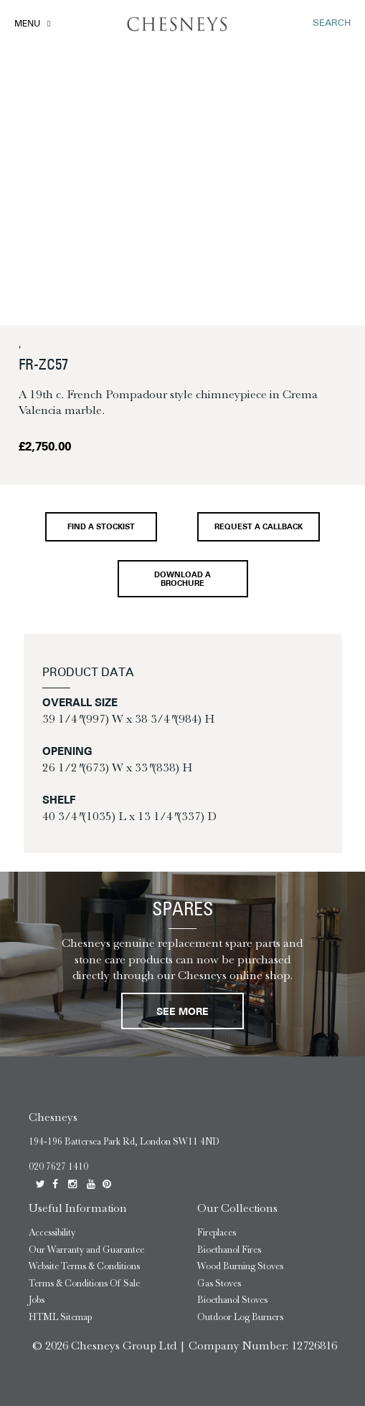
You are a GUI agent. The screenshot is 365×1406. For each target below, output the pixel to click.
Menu (27, 24)
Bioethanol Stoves (232, 1299)
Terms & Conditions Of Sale (84, 1283)
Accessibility (52, 1232)
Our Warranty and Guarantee (86, 1249)
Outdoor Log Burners (240, 1316)
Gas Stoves (219, 1283)
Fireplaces (216, 1232)
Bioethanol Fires (229, 1249)
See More (182, 1012)
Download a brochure (182, 579)
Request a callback (258, 527)
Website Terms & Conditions (84, 1266)
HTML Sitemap (60, 1316)
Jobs (36, 1299)
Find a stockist (101, 527)
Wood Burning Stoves (240, 1266)
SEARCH (332, 23)
